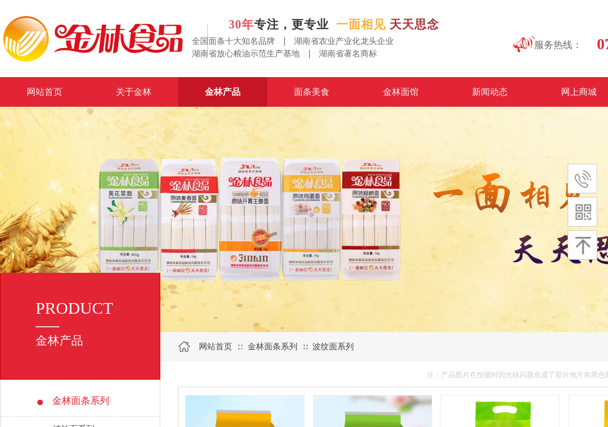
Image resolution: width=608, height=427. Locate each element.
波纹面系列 (333, 346)
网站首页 (215, 346)
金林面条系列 (272, 346)
